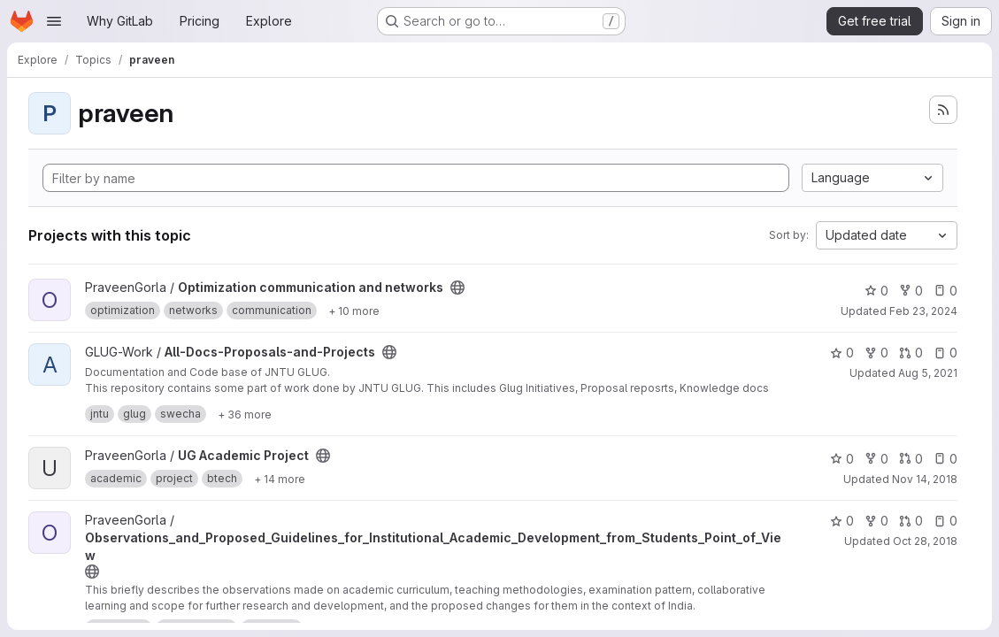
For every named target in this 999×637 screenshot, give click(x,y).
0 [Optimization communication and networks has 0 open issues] (945, 290)
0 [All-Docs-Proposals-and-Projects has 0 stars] (842, 352)
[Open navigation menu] (54, 21)
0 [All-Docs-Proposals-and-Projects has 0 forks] (876, 352)
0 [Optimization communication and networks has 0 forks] (911, 290)
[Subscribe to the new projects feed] (943, 110)
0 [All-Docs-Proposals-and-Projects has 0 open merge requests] (911, 352)
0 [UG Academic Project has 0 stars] (842, 458)
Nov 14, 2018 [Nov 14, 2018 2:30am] (924, 479)
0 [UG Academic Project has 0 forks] (876, 458)
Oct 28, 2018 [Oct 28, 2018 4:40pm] (925, 541)
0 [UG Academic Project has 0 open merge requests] (911, 458)
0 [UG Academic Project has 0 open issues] (945, 458)
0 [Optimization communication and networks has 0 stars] (876, 290)
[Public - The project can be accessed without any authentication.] (457, 287)
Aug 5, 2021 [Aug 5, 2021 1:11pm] (927, 373)
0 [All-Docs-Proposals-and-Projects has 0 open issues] (945, 352)
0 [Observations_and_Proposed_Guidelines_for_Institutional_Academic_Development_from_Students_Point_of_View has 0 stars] (842, 520)
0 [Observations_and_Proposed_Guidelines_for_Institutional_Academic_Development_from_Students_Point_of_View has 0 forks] (876, 520)
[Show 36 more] (245, 414)
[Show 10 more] (354, 310)
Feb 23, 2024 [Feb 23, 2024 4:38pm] (923, 311)
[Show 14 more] (279, 478)
